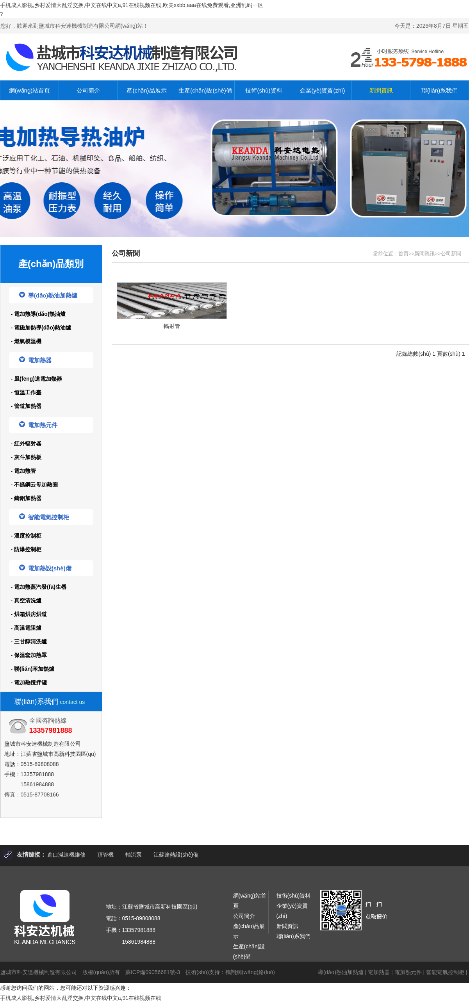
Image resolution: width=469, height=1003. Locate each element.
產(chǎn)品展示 (146, 90)
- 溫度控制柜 (26, 536)
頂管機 (105, 855)
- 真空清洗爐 (26, 600)
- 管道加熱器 (26, 406)
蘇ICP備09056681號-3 (152, 972)
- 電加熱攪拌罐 (29, 682)
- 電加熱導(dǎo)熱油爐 (38, 314)
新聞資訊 (381, 90)
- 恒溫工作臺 (26, 392)
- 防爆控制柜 (26, 549)
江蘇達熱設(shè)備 (176, 855)
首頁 (403, 254)
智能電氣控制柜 (44, 516)
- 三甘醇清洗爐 (29, 641)
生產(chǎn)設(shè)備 (205, 90)
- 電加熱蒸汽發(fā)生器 (38, 587)
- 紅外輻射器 (26, 443)
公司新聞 (451, 254)
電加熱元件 (38, 424)
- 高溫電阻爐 (26, 628)
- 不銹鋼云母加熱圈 (34, 484)
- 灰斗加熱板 (26, 457)
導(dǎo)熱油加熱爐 (48, 295)
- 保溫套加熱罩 (29, 655)
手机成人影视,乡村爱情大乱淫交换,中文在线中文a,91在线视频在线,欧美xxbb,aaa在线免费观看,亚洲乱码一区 (131, 5)
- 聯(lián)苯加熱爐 (33, 669)
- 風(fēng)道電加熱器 (36, 379)
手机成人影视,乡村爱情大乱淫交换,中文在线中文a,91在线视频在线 (80, 998)
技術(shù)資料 (263, 90)
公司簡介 (88, 90)
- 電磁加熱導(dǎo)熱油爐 (41, 327)
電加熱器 (35, 359)
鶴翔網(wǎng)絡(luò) (250, 972)
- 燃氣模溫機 (26, 341)
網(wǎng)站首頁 (29, 90)
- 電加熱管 (23, 471)
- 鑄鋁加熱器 (26, 498)
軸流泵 (133, 855)
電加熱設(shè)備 (45, 568)
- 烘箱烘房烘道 (29, 614)
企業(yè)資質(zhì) (322, 90)
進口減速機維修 (66, 855)
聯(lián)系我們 (439, 90)
